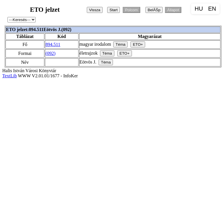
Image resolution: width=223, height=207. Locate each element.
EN (212, 8)
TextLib (9, 75)
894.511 (52, 44)
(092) (50, 53)
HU (199, 8)
